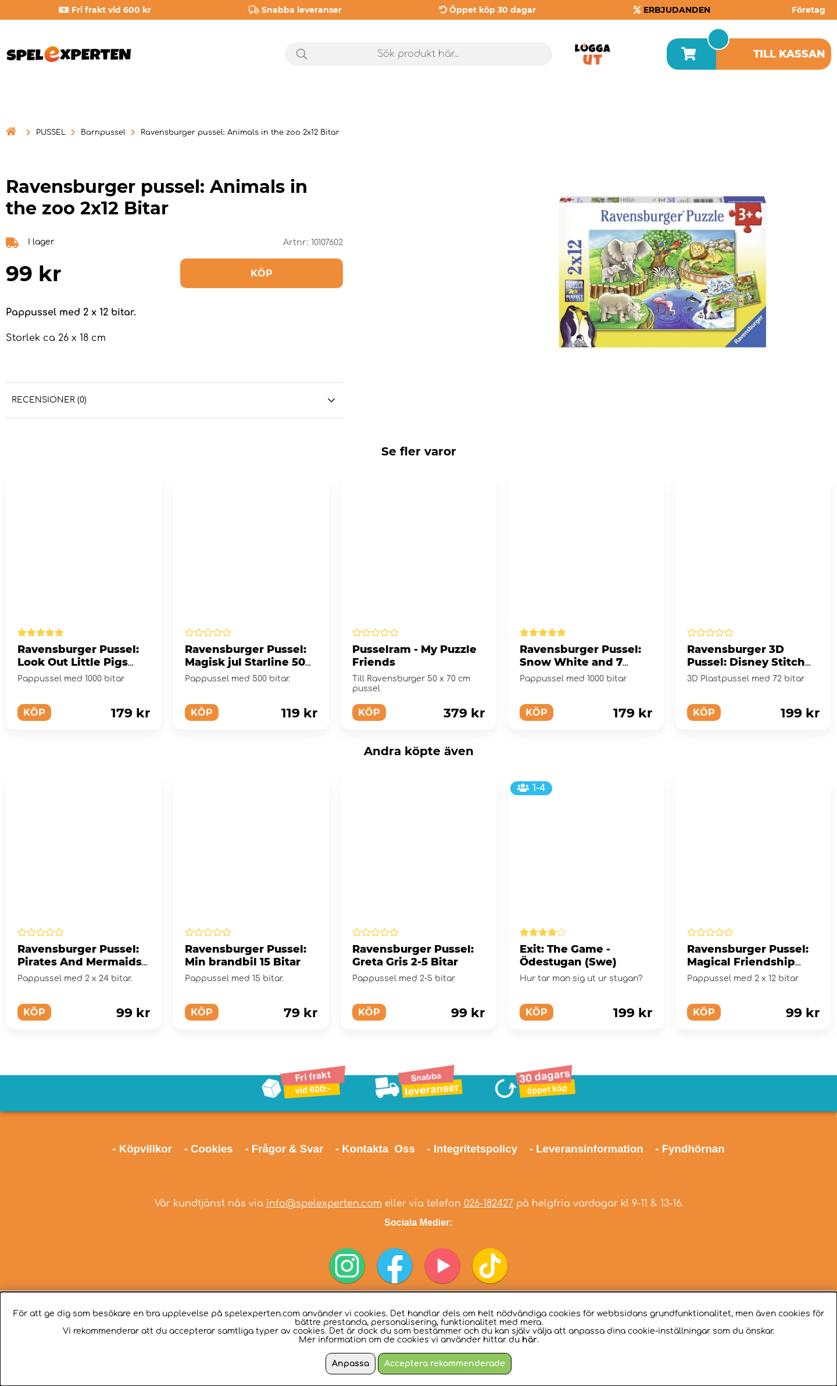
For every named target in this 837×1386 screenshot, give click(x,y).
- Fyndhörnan (689, 1149)
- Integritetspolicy (472, 1149)
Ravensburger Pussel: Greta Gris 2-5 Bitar (413, 955)
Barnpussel (103, 132)
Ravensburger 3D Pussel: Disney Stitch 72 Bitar (746, 662)
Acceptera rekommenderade (444, 1363)
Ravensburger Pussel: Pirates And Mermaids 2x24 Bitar (79, 962)
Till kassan (789, 54)
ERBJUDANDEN (676, 10)
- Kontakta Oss (375, 1149)
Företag (808, 10)
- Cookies (208, 1149)
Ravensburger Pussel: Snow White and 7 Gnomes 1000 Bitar (580, 662)
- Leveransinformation (586, 1149)
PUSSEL (51, 132)
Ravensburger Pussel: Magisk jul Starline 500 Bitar (248, 662)
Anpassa (350, 1363)
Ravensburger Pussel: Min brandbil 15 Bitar (245, 955)
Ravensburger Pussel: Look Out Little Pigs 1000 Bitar (78, 662)
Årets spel (782, 104)
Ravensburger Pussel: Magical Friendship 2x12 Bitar (748, 962)
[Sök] (418, 54)
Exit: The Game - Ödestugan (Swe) (568, 955)
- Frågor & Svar (284, 1149)
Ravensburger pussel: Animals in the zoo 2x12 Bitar (240, 132)
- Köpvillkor (142, 1149)
